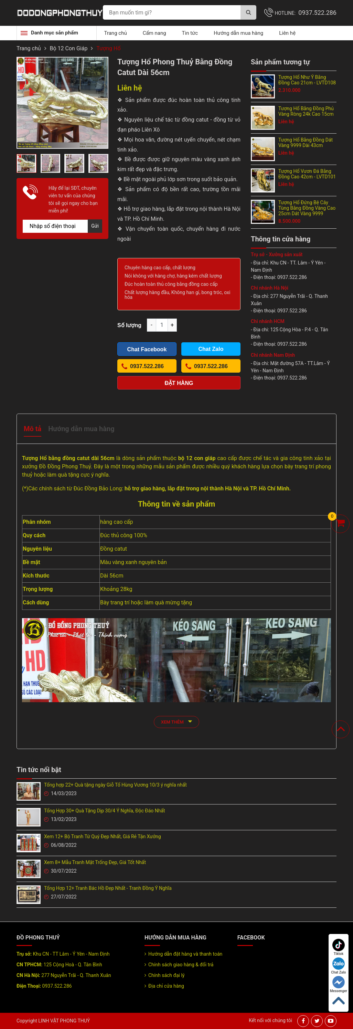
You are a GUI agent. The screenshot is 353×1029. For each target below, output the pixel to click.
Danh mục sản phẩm (54, 33)
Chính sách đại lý (166, 975)
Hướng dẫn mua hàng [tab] (81, 429)
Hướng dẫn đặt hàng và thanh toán (185, 954)
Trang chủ (115, 33)
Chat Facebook (147, 349)
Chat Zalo (338, 965)
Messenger (338, 984)
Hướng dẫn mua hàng (238, 33)
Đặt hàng (179, 383)
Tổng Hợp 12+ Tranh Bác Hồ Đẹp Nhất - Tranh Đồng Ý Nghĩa (108, 888)
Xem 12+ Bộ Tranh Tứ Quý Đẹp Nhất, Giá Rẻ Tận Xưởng (102, 836)
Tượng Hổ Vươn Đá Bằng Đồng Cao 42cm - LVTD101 (307, 173)
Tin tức (190, 33)
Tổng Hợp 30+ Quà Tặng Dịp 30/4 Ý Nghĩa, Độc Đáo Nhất (104, 810)
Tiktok (338, 947)
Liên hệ (287, 33)
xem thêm (176, 721)
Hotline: (305, 13)
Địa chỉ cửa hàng (166, 986)
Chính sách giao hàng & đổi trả (180, 964)
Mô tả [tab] (32, 429)
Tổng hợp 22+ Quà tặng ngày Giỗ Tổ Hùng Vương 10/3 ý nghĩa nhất (115, 785)
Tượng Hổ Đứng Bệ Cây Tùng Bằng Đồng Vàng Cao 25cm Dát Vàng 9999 (306, 208)
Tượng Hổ (108, 48)
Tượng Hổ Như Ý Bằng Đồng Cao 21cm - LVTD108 (307, 79)
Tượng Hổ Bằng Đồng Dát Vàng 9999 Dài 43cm (305, 142)
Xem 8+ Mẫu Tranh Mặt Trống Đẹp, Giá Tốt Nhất (95, 862)
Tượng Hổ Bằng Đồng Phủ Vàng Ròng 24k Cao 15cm (306, 111)
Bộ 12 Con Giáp (69, 48)
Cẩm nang (154, 33)
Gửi (95, 226)
